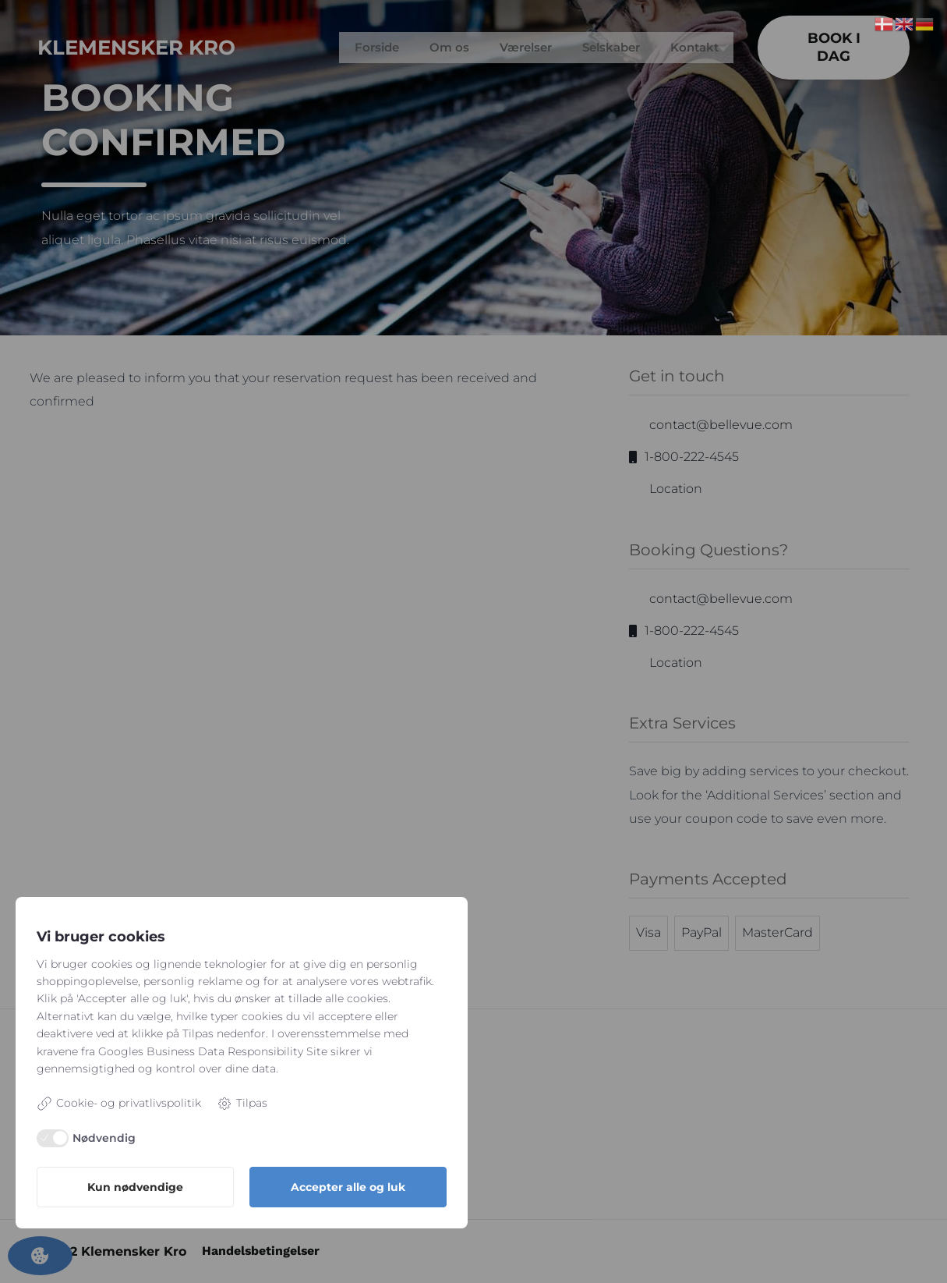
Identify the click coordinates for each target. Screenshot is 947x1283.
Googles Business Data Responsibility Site (212, 1051)
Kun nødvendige (135, 1187)
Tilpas (242, 1103)
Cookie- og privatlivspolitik (119, 1103)
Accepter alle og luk (348, 1187)
